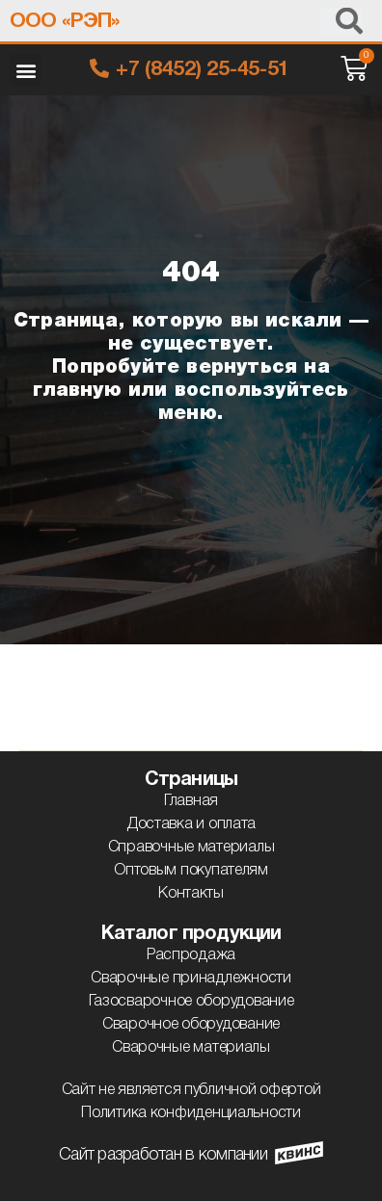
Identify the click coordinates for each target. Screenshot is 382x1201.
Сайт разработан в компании (163, 1154)
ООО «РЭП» (64, 22)
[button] (25, 70)
